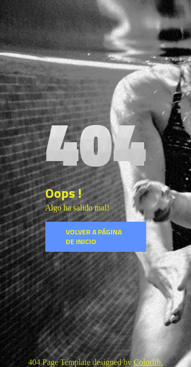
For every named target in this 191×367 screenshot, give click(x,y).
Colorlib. (147, 362)
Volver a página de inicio (94, 236)
